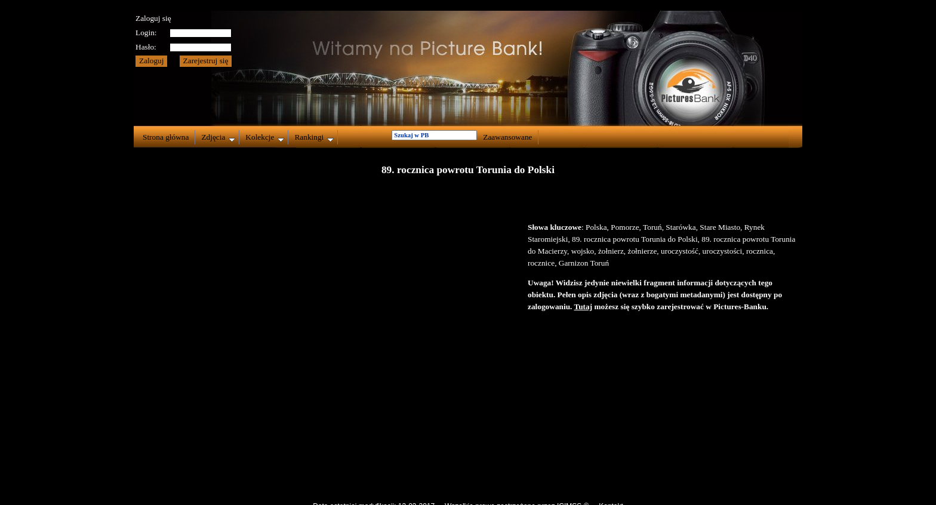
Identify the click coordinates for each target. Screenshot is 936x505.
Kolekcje (264, 137)
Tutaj (583, 306)
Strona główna (166, 137)
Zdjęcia (218, 137)
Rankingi (314, 137)
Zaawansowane (507, 137)
